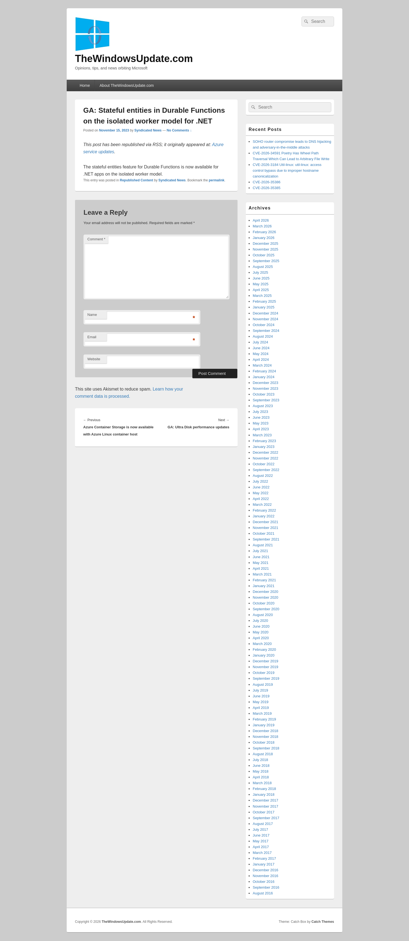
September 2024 (266, 331)
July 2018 (260, 760)
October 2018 (264, 742)
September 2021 (266, 539)
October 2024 (264, 325)
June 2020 (261, 626)
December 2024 (265, 313)
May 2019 (260, 702)
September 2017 (266, 818)
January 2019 (264, 725)
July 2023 (260, 412)
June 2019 (261, 696)
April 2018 (261, 777)
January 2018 (264, 794)
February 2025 (264, 301)
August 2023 (263, 406)
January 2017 (264, 864)
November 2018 (265, 737)
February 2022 (264, 510)
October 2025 (264, 255)
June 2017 (261, 835)
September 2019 (266, 678)
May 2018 (260, 771)
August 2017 (263, 824)
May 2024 (260, 354)
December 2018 (265, 731)
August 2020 (263, 615)
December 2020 (265, 592)
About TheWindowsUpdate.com (126, 85)
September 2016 (266, 887)
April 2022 (261, 499)
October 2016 (264, 882)
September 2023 (266, 400)
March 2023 (262, 435)
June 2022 (261, 487)
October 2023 (264, 394)
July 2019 (260, 690)
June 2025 (261, 278)
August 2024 (263, 336)
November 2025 (265, 249)
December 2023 (265, 383)
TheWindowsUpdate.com (134, 58)
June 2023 (261, 417)
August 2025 (263, 267)
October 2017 (264, 812)
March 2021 (262, 574)
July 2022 (260, 481)
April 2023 (261, 429)
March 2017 (262, 853)
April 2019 (261, 708)
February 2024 (264, 371)
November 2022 (265, 458)
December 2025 (265, 243)
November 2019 (265, 667)
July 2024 (260, 342)
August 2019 (263, 684)
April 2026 (261, 220)
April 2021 (261, 568)
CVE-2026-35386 (266, 182)
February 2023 (264, 441)
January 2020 (264, 655)
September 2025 (266, 261)
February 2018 (264, 789)
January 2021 (264, 586)
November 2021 (265, 528)
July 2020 (260, 621)
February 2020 (264, 649)
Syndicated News (148, 130)
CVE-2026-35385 (266, 188)
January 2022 (264, 516)
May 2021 (260, 563)
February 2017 (264, 858)
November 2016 (265, 876)
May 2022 (260, 493)
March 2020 (262, 644)
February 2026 (264, 232)
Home (85, 85)
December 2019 (265, 661)
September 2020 (266, 609)
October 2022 (264, 464)
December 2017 (265, 800)
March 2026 (262, 226)
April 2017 (261, 847)
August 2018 (263, 754)
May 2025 (260, 284)
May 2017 (260, 841)
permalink (217, 180)
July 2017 (260, 829)
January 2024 (264, 377)
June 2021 (261, 557)
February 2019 (264, 719)
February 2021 (264, 580)
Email (91, 337)
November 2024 (265, 319)
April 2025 (261, 290)
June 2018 (261, 765)
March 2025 (262, 296)
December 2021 (265, 522)
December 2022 (265, 452)
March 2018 (262, 783)
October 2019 (264, 673)
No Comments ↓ (179, 130)
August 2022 (263, 476)
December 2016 (265, 870)
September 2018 (266, 748)
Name (92, 315)
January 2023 (264, 447)
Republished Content (136, 180)
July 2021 (260, 551)
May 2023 (260, 423)
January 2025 (264, 307)
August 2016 (263, 893)
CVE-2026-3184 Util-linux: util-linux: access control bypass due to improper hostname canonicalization (287, 170)
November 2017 (265, 806)
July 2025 (260, 272)
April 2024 (261, 359)
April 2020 (261, 638)
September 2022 (266, 470)
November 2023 (265, 388)
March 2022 (262, 504)
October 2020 (264, 603)
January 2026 (264, 238)
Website (93, 359)
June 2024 (261, 348)
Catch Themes (322, 922)
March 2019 (262, 713)
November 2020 (265, 597)
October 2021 (264, 533)
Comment (96, 239)
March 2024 (262, 365)
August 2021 (263, 545)
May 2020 (260, 632)
